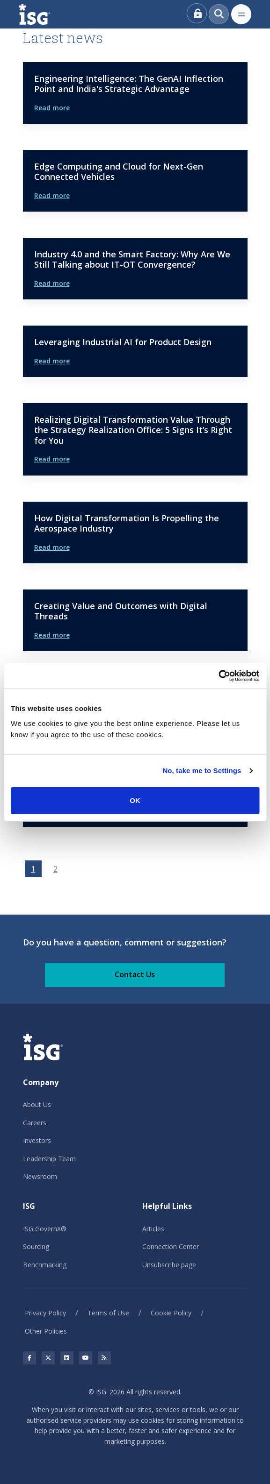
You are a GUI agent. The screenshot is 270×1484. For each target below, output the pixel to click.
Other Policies (46, 1331)
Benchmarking (44, 1264)
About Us (37, 1104)
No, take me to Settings (201, 770)
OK (135, 800)
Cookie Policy (171, 1312)
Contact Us (135, 974)
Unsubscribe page (169, 1264)
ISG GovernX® (44, 1228)
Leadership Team (49, 1158)
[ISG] (45, 14)
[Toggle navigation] (241, 14)
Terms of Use (108, 1312)
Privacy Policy (45, 1312)
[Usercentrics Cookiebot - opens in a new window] (218, 676)
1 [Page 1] (33, 869)
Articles (153, 1228)
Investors (37, 1140)
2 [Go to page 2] (55, 869)
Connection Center (170, 1246)
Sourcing (36, 1246)
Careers (34, 1122)
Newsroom (40, 1176)
